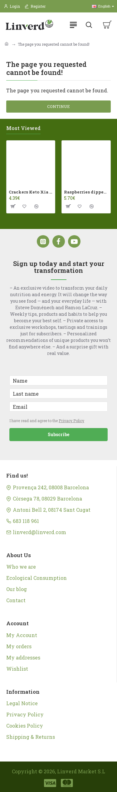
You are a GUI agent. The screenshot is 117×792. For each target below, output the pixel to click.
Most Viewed (23, 128)
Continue (58, 106)
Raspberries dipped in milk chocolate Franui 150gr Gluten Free (86, 192)
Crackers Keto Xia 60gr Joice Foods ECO (31, 192)
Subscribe (58, 434)
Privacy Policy (71, 420)
